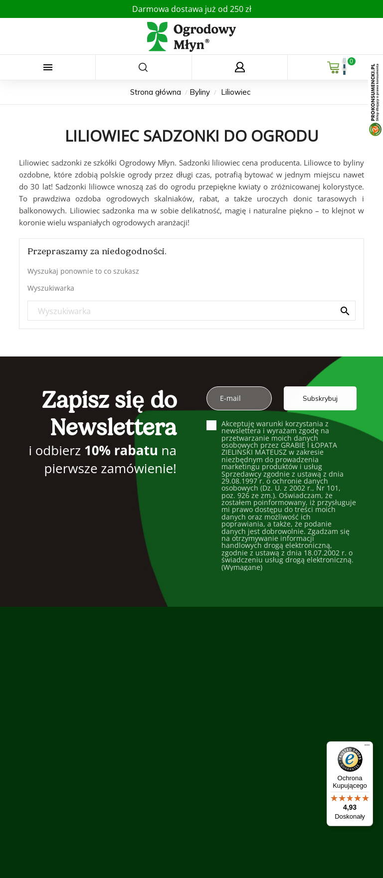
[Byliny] (201, 92)
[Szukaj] (191, 311)
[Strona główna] (156, 92)
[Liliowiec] (235, 92)
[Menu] (367, 747)
